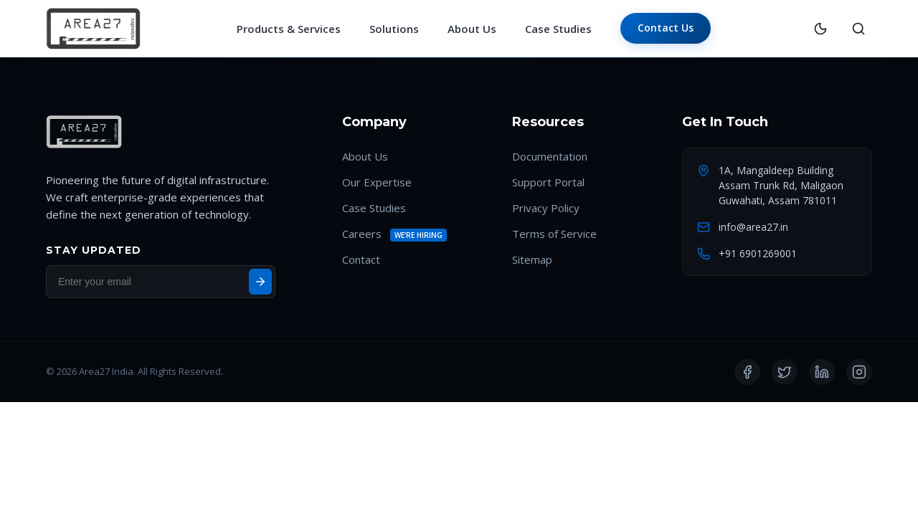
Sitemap (532, 259)
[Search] (858, 28)
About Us (472, 29)
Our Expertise (377, 182)
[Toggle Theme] (820, 28)
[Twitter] (785, 372)
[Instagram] (859, 372)
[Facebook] (747, 372)
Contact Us (666, 27)
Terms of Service (554, 233)
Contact (361, 259)
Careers (362, 233)
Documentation (549, 156)
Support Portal (548, 182)
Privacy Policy (545, 208)
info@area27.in (753, 227)
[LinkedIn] (822, 372)
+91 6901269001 (758, 253)
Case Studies (558, 29)
